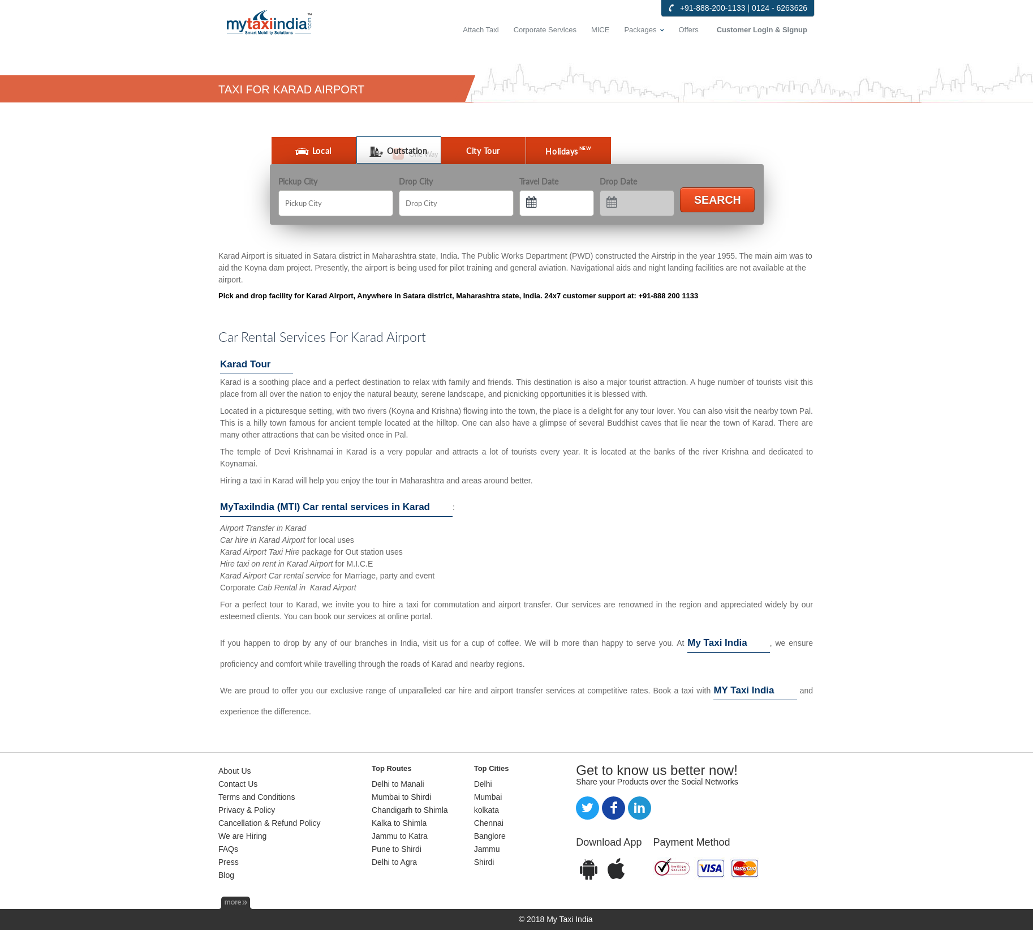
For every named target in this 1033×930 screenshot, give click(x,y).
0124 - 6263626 (779, 7)
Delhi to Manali (398, 783)
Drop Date (618, 181)
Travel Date (538, 181)
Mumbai (488, 797)
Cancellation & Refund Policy (269, 823)
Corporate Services (545, 29)
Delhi (483, 783)
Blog (226, 875)
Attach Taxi (480, 29)
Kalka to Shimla (399, 823)
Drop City (416, 181)
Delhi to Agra (394, 862)
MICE (600, 29)
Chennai (488, 823)
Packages (640, 29)
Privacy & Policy (246, 810)
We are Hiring (242, 836)
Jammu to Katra (400, 836)
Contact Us (237, 783)
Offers (689, 29)
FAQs (228, 849)
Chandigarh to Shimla (410, 810)
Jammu (487, 849)
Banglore (490, 836)
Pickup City (297, 181)
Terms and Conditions (256, 797)
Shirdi (484, 862)
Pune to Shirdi (396, 849)
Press (228, 862)
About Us (234, 770)
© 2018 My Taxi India (556, 919)
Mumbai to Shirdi (401, 797)
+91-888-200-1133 (713, 7)
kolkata (486, 810)
